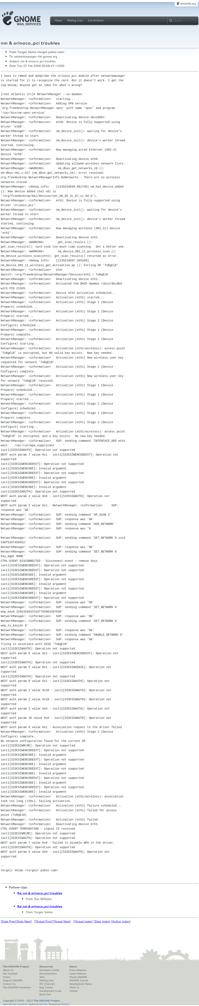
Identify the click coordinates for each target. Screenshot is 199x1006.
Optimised (8, 1004)
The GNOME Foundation (17, 987)
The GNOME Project (16, 966)
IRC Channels (47, 984)
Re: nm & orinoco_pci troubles (39, 893)
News (73, 966)
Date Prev (8, 921)
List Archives (96, 20)
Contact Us (9, 984)
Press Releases (77, 970)
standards (22, 1004)
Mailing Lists (75, 20)
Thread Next (61, 921)
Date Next (24, 921)
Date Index (102, 921)
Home (58, 20)
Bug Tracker (46, 987)
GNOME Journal (78, 980)
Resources (46, 966)
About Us (8, 970)
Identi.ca (74, 987)
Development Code (50, 991)
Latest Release (77, 973)
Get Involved (10, 973)
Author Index (120, 921)
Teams (6, 977)
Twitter (73, 991)
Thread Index (83, 921)
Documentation (48, 973)
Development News (80, 984)
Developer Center (49, 970)
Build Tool (45, 994)
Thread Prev (43, 921)
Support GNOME (13, 980)
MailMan (65, 1004)
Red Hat (43, 1004)
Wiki (41, 977)
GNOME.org (188, 3)
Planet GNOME (78, 977)
